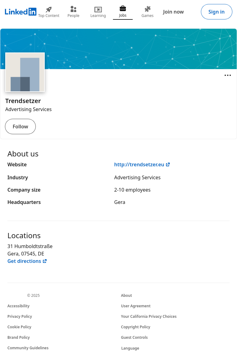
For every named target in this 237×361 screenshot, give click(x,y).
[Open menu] (227, 75)
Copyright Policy (135, 327)
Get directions (27, 261)
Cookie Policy (19, 327)
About (126, 295)
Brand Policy (18, 337)
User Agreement (136, 306)
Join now (173, 11)
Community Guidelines (27, 348)
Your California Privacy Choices (149, 316)
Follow (20, 126)
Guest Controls (134, 337)
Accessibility (18, 306)
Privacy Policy (19, 316)
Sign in (217, 11)
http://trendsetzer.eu (142, 164)
